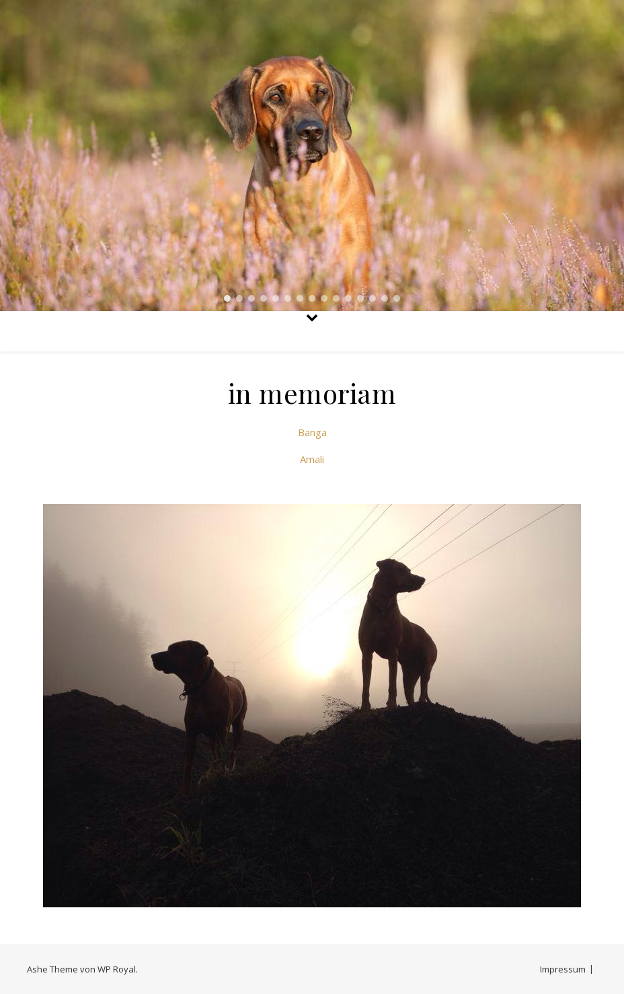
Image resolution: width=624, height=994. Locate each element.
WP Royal (117, 969)
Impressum (563, 969)
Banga (312, 432)
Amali (312, 459)
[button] (227, 298)
